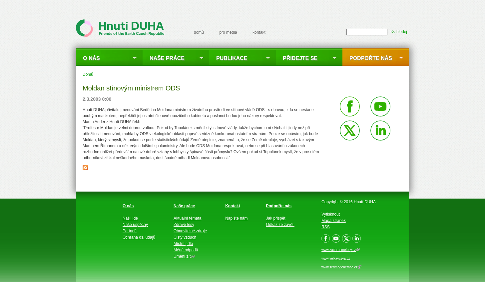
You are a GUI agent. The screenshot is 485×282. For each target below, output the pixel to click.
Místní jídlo (183, 243)
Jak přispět (275, 218)
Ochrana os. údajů (139, 237)
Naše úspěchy (135, 224)
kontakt (258, 32)
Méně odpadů (186, 250)
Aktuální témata (187, 218)
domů (199, 32)
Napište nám (236, 218)
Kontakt (232, 206)
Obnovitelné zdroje (190, 231)
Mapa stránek (333, 220)
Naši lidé (130, 218)
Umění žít (184, 256)
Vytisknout (330, 214)
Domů (88, 74)
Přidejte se (300, 58)
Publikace (231, 58)
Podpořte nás (370, 58)
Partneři (130, 231)
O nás (91, 58)
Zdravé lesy (184, 224)
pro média (228, 32)
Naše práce (167, 58)
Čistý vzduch (185, 237)
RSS (325, 227)
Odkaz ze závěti (280, 224)
